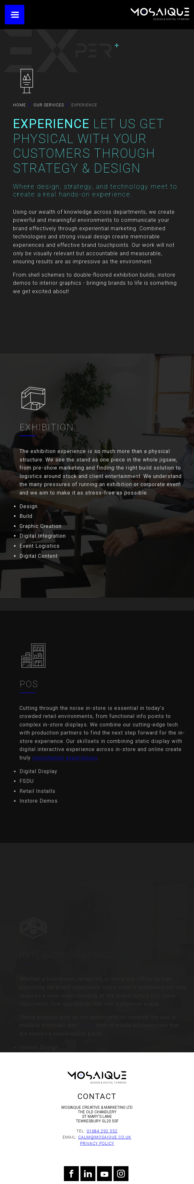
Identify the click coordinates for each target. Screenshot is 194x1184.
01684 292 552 (102, 1131)
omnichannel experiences (65, 774)
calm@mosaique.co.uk (104, 1137)
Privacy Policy (97, 1143)
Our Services (48, 105)
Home (19, 105)
